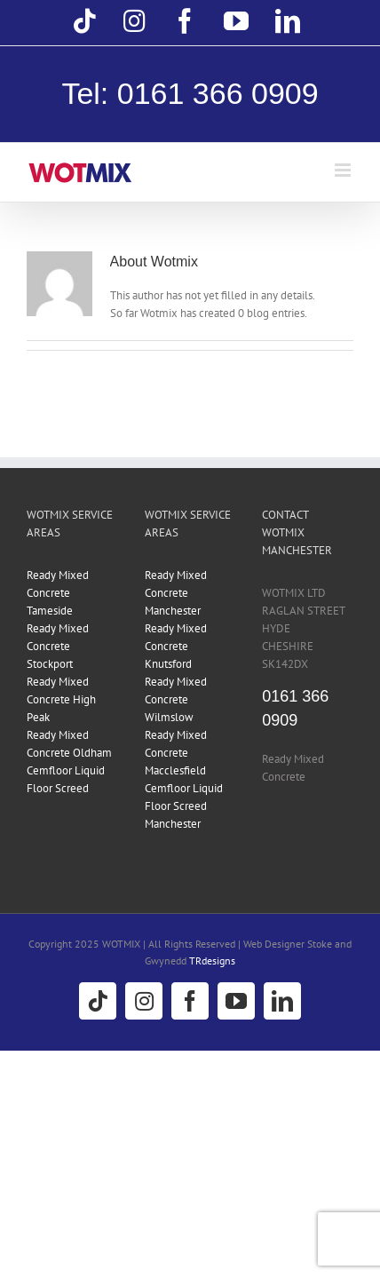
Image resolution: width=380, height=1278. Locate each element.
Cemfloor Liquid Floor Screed (66, 779)
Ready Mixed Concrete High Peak (61, 699)
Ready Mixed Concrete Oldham (69, 743)
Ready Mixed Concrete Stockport (58, 646)
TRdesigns (212, 960)
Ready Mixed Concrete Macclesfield (176, 752)
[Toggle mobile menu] (344, 170)
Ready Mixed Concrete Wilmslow (176, 699)
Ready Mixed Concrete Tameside (58, 593)
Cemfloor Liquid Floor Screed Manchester (184, 806)
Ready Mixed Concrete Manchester (176, 593)
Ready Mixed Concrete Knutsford (176, 646)
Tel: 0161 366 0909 (189, 93)
